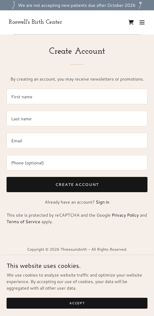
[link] (35, 22)
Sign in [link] (102, 202)
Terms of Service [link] (23, 221)
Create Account (77, 184)
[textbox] (77, 96)
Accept (77, 303)
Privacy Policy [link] (125, 215)
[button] (142, 22)
